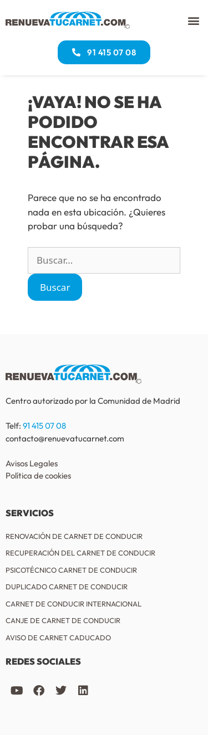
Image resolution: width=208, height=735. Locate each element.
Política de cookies (38, 475)
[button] (193, 20)
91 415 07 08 (44, 425)
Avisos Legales (32, 463)
